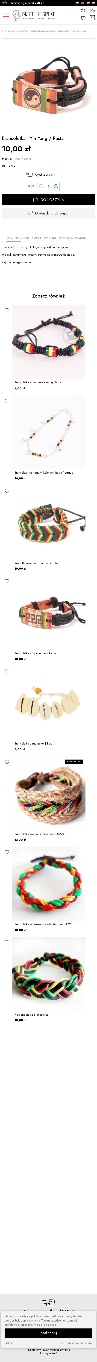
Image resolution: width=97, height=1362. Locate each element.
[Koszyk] (92, 18)
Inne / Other (23, 159)
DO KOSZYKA (48, 199)
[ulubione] (7, 310)
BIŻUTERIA (23, 31)
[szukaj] (83, 10)
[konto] (92, 11)
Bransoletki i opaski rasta (42, 31)
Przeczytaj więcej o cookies (38, 1325)
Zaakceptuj (48, 1332)
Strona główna (10, 31)
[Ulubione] (83, 18)
